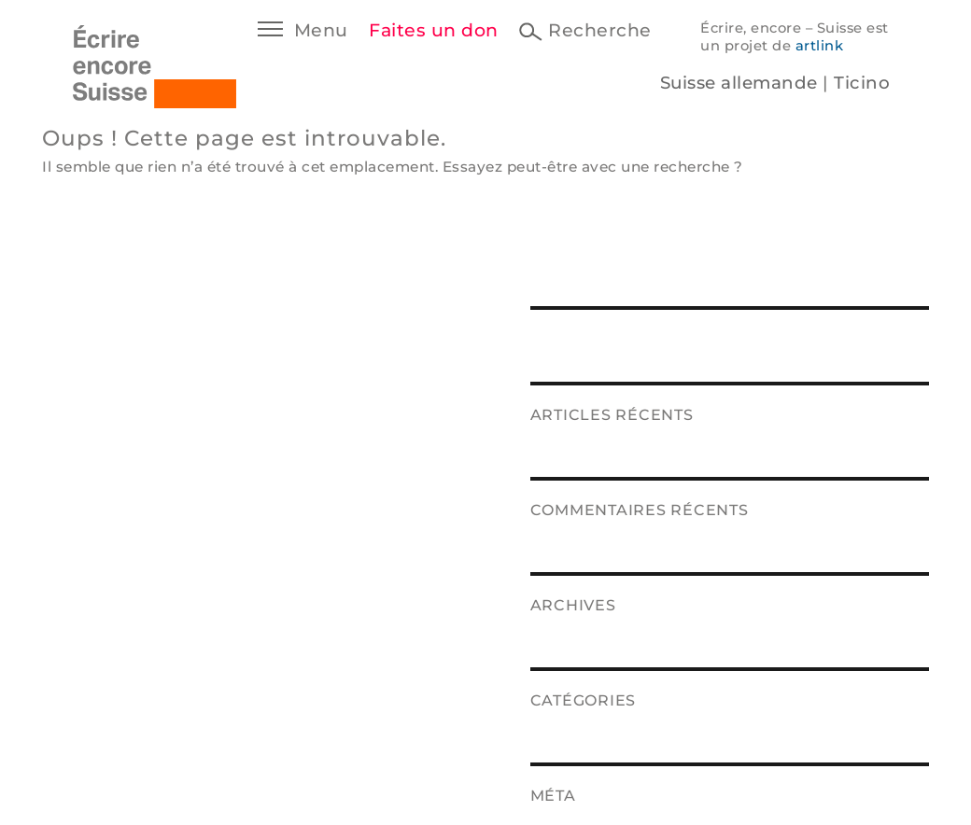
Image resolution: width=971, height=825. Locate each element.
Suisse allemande (739, 82)
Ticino (862, 82)
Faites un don (434, 30)
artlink (819, 45)
